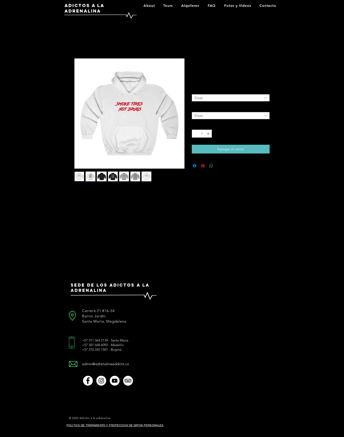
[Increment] (208, 133)
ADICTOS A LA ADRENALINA (84, 8)
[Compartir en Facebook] (194, 165)
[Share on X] (219, 165)
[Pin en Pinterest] (203, 165)
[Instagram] (101, 381)
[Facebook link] (88, 381)
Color (195, 108)
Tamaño (197, 90)
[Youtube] (115, 381)
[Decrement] (195, 133)
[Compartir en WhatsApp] (211, 165)
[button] (149, 5)
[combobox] (231, 97)
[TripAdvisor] (128, 381)
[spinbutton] (202, 133)
